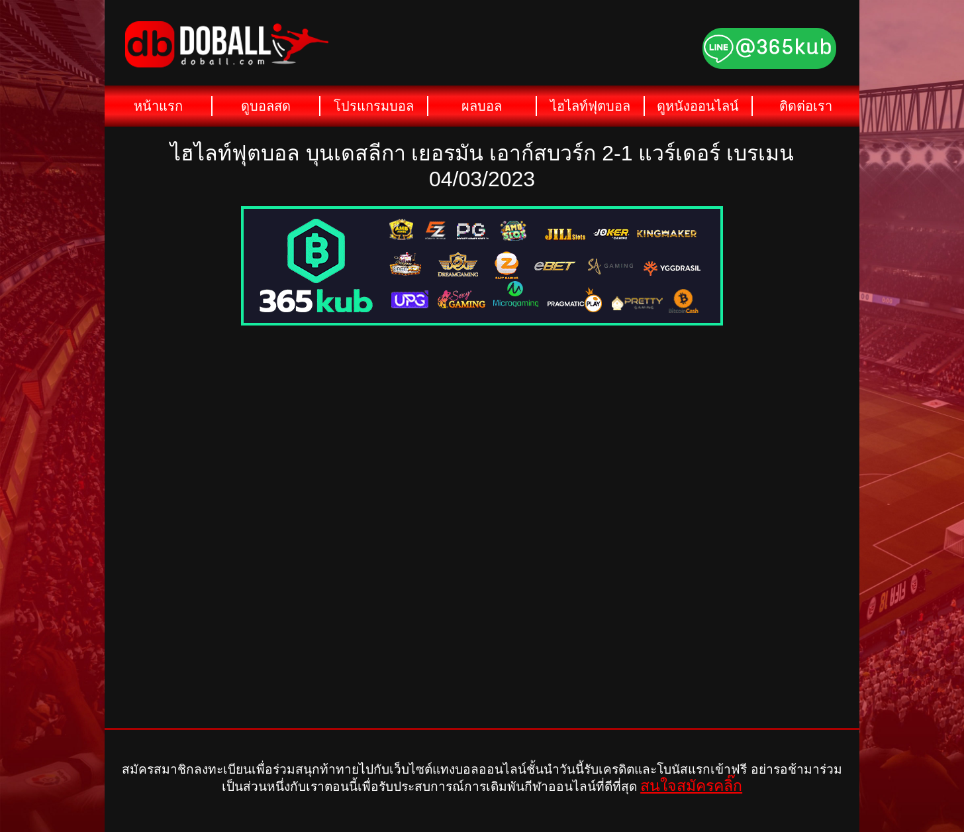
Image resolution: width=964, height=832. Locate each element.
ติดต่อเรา (805, 106)
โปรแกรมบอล (374, 106)
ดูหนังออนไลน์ (698, 106)
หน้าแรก (158, 106)
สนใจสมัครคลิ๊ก (691, 785)
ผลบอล (481, 106)
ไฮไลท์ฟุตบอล (590, 106)
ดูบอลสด (266, 106)
